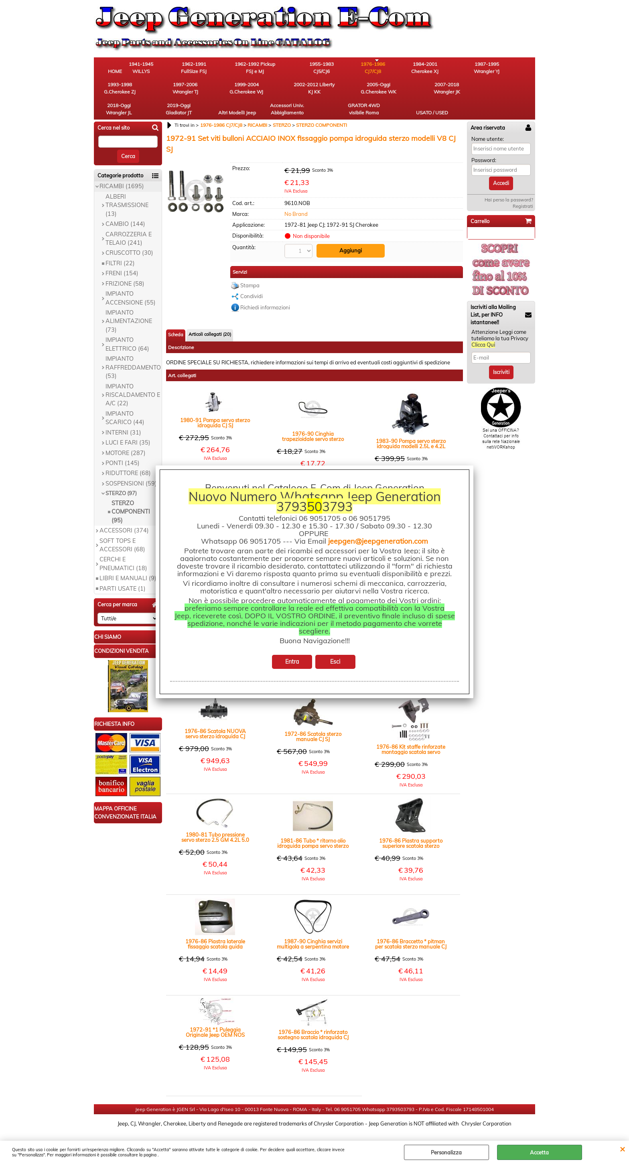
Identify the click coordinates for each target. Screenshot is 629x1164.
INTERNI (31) (123, 415)
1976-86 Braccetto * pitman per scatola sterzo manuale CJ (410, 926)
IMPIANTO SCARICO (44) (125, 400)
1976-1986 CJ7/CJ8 (337, 68)
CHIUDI (622, 1149)
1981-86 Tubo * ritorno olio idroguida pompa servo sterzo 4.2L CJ (313, 826)
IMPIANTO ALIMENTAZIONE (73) (129, 304)
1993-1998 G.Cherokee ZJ (469, 68)
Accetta (539, 1152)
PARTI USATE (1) (122, 571)
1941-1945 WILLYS (160, 68)
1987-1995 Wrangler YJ (425, 68)
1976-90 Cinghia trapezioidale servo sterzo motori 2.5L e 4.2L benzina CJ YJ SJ (313, 419)
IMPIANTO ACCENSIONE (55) (131, 280)
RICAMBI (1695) (121, 169)
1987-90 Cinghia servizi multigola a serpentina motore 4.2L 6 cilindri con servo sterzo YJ (313, 926)
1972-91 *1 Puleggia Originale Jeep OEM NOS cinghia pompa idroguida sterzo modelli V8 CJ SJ (215, 1015)
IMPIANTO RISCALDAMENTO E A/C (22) (133, 378)
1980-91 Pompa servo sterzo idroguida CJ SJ (215, 405)
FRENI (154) (122, 256)
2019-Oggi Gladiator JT (337, 91)
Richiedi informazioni (265, 289)
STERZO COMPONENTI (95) (131, 494)
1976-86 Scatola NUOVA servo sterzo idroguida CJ (215, 716)
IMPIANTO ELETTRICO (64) (127, 327)
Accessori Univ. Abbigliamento (425, 91)
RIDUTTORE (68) (128, 456)
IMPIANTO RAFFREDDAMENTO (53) (133, 350)
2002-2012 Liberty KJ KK (160, 91)
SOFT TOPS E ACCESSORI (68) (122, 528)
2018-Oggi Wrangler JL (293, 91)
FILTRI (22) (120, 246)
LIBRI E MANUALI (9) (127, 561)
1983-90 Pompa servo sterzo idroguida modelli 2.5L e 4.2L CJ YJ (411, 426)
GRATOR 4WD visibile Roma (469, 91)
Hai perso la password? (509, 182)
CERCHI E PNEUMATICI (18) (123, 547)
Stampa (250, 267)
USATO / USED (513, 94)
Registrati (523, 189)
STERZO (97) (121, 476)
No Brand (296, 196)
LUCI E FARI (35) (128, 425)
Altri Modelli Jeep (380, 91)
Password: (483, 143)
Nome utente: (487, 121)
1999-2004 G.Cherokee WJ (116, 91)
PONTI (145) (123, 445)
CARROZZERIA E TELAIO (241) (129, 221)
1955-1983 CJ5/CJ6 (292, 68)
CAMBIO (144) (125, 206)
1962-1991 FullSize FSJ (204, 68)
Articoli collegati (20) (210, 316)
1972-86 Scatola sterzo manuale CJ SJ (312, 719)
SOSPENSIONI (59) (131, 466)
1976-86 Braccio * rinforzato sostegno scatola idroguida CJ (313, 1017)
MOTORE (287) (126, 435)
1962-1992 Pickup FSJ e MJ (248, 68)
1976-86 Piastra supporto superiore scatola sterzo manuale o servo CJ (410, 826)
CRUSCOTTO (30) (129, 236)
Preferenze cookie (315, 1137)
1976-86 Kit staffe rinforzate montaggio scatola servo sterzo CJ (410, 732)
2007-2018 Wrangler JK (248, 91)
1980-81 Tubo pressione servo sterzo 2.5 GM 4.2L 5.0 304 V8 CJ (215, 820)
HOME (116, 72)
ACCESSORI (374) (124, 513)
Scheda (175, 317)
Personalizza (446, 1152)
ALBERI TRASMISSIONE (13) (127, 188)
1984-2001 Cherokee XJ (380, 68)
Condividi (251, 278)
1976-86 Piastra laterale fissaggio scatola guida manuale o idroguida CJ (215, 926)
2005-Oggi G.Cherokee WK (204, 91)
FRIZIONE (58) (125, 266)
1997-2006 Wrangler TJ (513, 68)
